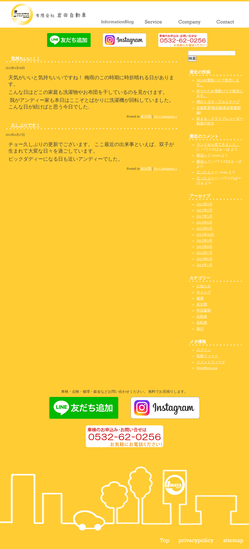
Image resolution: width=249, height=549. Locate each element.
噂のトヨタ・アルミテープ (218, 102)
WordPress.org (206, 368)
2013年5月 (204, 228)
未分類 (146, 116)
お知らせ (203, 286)
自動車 (201, 317)
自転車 (201, 323)
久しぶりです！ (25, 125)
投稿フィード (207, 356)
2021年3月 (204, 204)
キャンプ (203, 292)
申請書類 (203, 310)
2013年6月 (204, 222)
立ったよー (205, 172)
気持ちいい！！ (25, 58)
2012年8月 (204, 247)
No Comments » (165, 116)
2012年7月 (204, 253)
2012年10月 (205, 235)
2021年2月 (204, 210)
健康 (200, 298)
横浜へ (201, 155)
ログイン (203, 350)
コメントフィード (210, 362)
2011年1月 (204, 265)
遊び (200, 329)
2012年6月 (204, 259)
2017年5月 (204, 216)
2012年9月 (204, 241)
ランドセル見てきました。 (218, 145)
